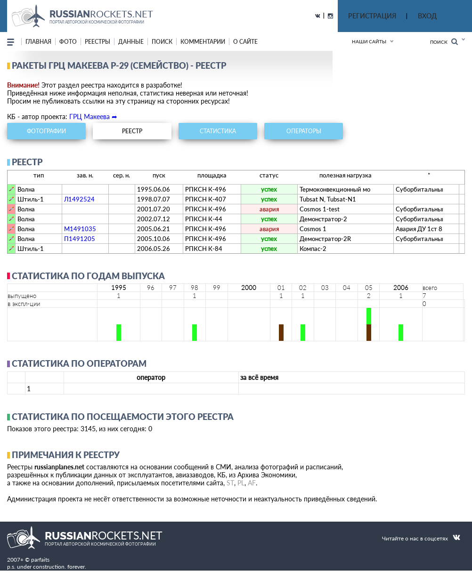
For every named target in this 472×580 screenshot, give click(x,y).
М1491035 (80, 229)
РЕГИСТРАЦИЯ (372, 16)
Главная (38, 41)
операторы (303, 131)
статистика (218, 131)
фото (68, 41)
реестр (132, 131)
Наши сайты (369, 41)
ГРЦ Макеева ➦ (93, 117)
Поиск (444, 41)
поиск (162, 41)
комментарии (202, 41)
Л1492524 (79, 199)
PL (240, 483)
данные (131, 41)
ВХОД (427, 16)
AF (252, 483)
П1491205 (79, 238)
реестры (97, 41)
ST (230, 483)
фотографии (46, 131)
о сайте (245, 41)
